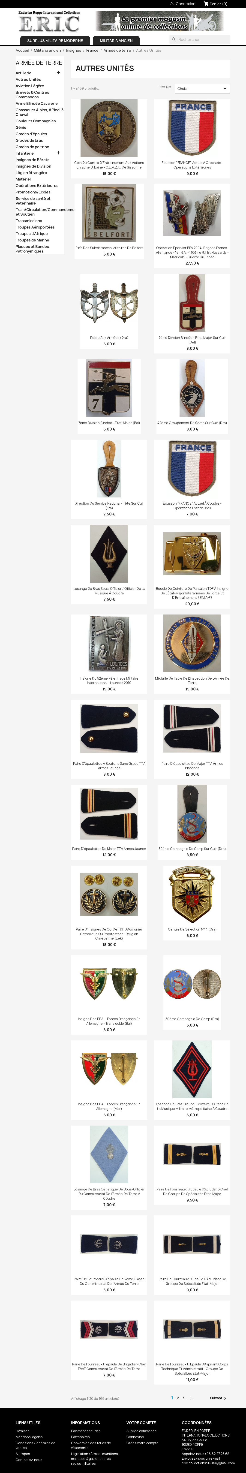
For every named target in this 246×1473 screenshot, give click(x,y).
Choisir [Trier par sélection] (202, 88)
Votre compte (141, 1422)
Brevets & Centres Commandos (32, 94)
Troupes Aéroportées (35, 227)
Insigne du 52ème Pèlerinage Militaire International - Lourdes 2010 (109, 680)
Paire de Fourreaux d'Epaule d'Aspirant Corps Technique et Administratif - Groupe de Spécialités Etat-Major (192, 1369)
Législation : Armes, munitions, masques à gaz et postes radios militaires (95, 1459)
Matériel (23, 179)
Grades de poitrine (32, 147)
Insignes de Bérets (32, 159)
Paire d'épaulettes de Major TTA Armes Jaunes (109, 848)
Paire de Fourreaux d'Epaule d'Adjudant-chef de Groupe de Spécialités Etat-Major (192, 1191)
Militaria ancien (116, 40)
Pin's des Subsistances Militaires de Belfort (109, 248)
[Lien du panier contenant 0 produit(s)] (216, 3)
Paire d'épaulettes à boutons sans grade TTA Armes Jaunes (109, 765)
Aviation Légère (30, 86)
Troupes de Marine (32, 240)
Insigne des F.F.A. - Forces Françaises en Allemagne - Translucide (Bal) (109, 1021)
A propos (23, 1454)
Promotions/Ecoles (33, 192)
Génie (21, 127)
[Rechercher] (199, 39)
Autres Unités (28, 79)
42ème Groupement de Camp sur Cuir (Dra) (192, 423)
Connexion (135, 1437)
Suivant (219, 1398)
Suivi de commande (141, 1431)
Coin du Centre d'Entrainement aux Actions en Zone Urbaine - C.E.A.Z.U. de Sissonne (109, 164)
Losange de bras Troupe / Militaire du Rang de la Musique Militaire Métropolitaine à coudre (192, 1106)
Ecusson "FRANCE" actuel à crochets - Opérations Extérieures (192, 164)
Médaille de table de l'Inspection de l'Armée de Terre (192, 680)
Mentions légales (29, 1437)
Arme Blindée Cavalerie (37, 103)
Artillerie (23, 73)
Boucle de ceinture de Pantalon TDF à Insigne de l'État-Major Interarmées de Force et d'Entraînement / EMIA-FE (192, 593)
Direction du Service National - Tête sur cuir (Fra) (109, 505)
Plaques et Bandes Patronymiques (32, 249)
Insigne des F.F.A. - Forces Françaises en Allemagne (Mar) (109, 1106)
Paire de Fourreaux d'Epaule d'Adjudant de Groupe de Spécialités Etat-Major (192, 1281)
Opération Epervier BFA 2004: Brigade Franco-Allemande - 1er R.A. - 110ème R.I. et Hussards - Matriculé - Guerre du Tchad (192, 252)
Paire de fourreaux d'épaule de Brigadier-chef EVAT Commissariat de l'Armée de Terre (109, 1366)
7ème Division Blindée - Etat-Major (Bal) (109, 423)
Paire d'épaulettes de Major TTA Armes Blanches (192, 765)
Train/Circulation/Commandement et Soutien (40, 212)
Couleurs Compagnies (36, 121)
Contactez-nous (29, 1460)
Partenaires (80, 1437)
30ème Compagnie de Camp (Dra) (192, 1019)
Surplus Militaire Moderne (55, 40)
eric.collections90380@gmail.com (208, 1463)
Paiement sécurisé (86, 1431)
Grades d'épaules (31, 134)
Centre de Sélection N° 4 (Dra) (192, 929)
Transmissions (29, 220)
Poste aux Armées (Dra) (109, 337)
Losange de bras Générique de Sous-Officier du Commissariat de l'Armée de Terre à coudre (109, 1194)
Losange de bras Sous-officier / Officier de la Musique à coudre (109, 590)
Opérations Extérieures (37, 185)
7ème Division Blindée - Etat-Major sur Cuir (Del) (192, 339)
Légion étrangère (31, 172)
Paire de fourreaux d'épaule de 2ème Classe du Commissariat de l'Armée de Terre (109, 1281)
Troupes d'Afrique (32, 233)
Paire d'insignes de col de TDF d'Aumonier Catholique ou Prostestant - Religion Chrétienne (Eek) (109, 934)
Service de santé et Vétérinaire (33, 201)
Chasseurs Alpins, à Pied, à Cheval (39, 112)
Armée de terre (39, 63)
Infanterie (25, 153)
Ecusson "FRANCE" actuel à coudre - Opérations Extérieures (192, 505)
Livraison (23, 1431)
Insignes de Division (33, 166)
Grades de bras (29, 140)
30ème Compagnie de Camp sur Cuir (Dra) (192, 848)
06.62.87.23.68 (218, 1454)
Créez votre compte (142, 1443)
